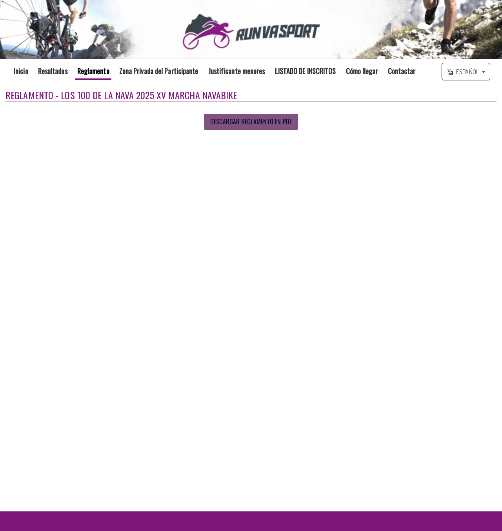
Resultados (52, 71)
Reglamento (93, 71)
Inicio (21, 71)
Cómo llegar (362, 71)
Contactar (402, 71)
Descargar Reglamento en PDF (251, 121)
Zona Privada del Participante (158, 71)
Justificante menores (236, 71)
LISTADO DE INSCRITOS (305, 71)
